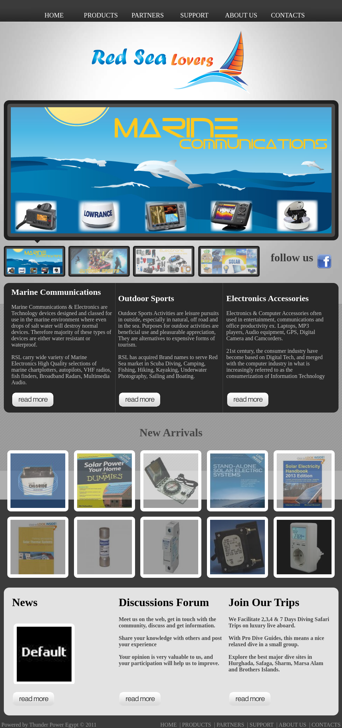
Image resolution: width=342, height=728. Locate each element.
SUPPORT (262, 725)
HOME (168, 725)
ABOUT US (292, 725)
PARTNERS (230, 725)
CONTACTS (326, 725)
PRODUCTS (196, 725)
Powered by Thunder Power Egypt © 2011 (49, 725)
